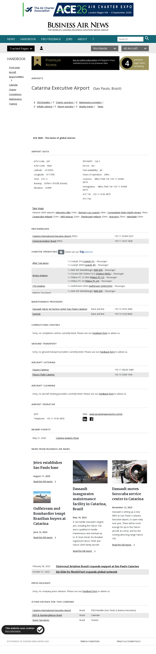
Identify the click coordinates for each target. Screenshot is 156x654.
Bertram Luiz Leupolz (89, 212)
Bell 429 (98, 270)
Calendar (13, 84)
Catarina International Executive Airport (51, 236)
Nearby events (86, 106)
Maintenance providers (90, 102)
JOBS (69, 39)
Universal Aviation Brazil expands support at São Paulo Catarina (97, 566)
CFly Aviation (38, 286)
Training (13, 103)
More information (13, 631)
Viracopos (114, 216)
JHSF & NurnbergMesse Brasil (47, 615)
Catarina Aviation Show (67, 438)
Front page (14, 67)
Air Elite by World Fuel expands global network (86, 571)
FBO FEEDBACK (51, 39)
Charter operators (65, 102)
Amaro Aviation (40, 275)
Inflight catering (44, 106)
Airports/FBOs (16, 76)
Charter (12, 89)
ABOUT (82, 39)
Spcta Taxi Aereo (40, 620)
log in (104, 60)
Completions (15, 94)
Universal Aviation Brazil (44, 241)
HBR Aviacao (66, 216)
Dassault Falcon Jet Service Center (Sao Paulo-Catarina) (59, 309)
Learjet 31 (89, 261)
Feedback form (99, 333)
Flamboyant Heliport (91, 216)
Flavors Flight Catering (43, 374)
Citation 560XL (103, 273)
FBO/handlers (43, 102)
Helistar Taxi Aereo (41, 292)
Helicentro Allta (63, 212)
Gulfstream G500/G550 (100, 286)
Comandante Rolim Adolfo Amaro (124, 212)
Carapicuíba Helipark (42, 216)
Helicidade (132, 216)
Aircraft (12, 72)
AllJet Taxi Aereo (40, 263)
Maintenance (15, 99)
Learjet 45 (90, 264)
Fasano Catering (40, 369)
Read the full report (44, 481)
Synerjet (36, 313)
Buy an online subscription (85, 60)
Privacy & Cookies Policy (129, 641)
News (100, 106)
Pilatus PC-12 (97, 277)
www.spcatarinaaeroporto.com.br (105, 414)
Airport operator (66, 106)
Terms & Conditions (89, 641)
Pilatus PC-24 (92, 281)
